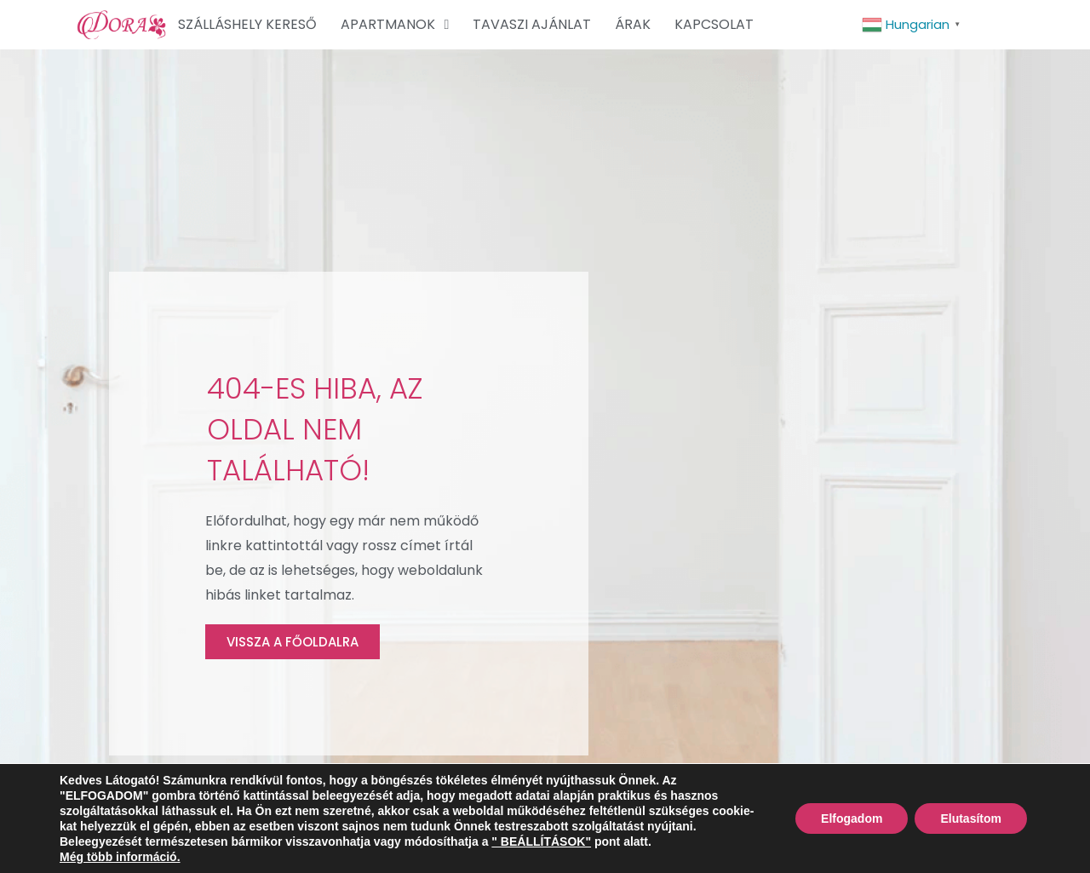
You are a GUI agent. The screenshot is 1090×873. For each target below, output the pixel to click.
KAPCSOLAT (714, 24)
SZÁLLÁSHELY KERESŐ (247, 24)
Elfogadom (851, 818)
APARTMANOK (395, 24)
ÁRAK (633, 24)
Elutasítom (970, 818)
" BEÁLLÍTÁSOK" (541, 841)
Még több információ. (120, 857)
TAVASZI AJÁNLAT (532, 24)
